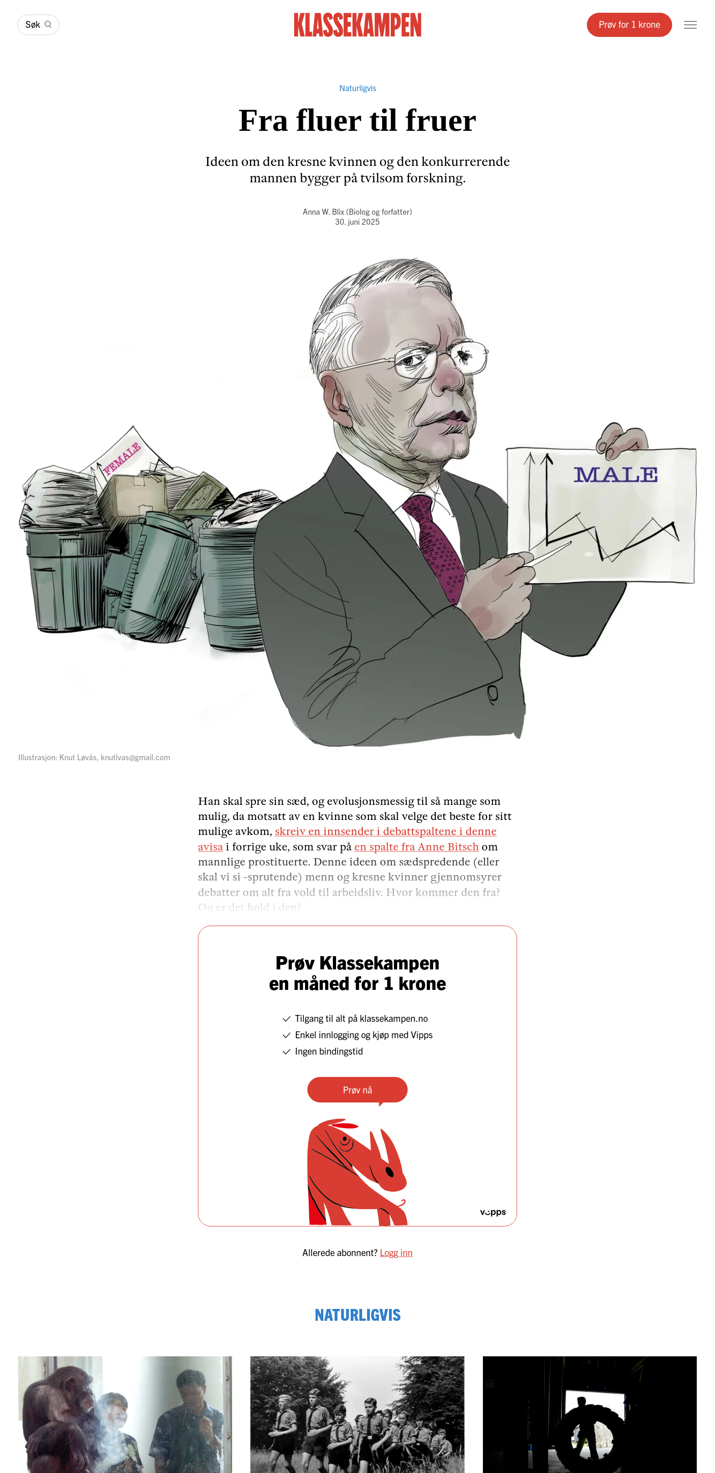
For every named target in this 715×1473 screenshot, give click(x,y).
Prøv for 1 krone (629, 24)
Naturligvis (357, 87)
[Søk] (38, 25)
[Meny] (690, 25)
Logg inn (396, 1252)
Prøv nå (357, 1089)
